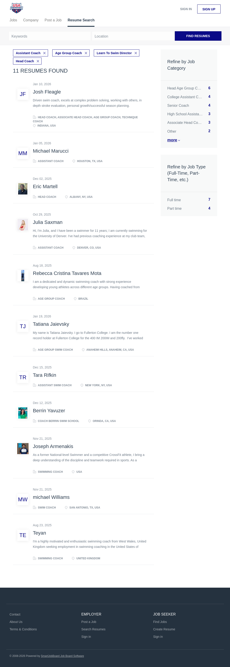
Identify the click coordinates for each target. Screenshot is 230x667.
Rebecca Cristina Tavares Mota (67, 273)
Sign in (186, 9)
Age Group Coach (68, 53)
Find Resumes (198, 36)
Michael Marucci (51, 151)
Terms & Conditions (23, 629)
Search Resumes (93, 629)
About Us (16, 622)
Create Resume (164, 629)
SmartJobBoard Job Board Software (62, 656)
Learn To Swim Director (114, 53)
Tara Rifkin (44, 375)
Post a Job (88, 622)
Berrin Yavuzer (49, 410)
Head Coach (25, 61)
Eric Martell (45, 186)
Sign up (208, 9)
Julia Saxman (48, 222)
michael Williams (51, 497)
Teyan (39, 533)
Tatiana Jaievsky (51, 324)
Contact (15, 614)
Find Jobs (160, 622)
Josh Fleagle (47, 92)
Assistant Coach (28, 53)
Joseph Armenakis (53, 446)
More (172, 140)
